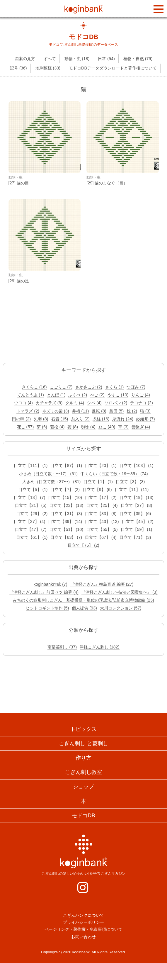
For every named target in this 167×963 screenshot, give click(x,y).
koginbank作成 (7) (50, 584)
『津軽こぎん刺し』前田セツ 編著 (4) (44, 592)
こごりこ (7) (61, 387)
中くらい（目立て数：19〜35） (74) (114, 473)
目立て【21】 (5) (31, 505)
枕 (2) (132, 411)
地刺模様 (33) (48, 68)
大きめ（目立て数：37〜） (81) (51, 481)
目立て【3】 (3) (130, 481)
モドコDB (83, 36)
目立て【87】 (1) (66, 465)
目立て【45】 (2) (138, 521)
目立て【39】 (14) (65, 521)
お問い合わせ (83, 937)
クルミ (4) (74, 402)
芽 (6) (42, 426)
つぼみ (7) (136, 387)
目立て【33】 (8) (101, 513)
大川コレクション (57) (121, 608)
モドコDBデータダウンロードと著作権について (113, 68)
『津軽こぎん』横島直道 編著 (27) (102, 584)
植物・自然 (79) (138, 58)
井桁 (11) (80, 411)
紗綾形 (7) (145, 419)
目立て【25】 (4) (102, 505)
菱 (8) (72, 426)
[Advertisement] (83, 329)
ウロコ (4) (23, 402)
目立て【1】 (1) (98, 481)
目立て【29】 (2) (32, 513)
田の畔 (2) (21, 419)
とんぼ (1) (56, 395)
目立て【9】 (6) (97, 489)
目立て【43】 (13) (102, 521)
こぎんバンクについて (83, 915)
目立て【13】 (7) (29, 497)
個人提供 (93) (84, 608)
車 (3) (123, 426)
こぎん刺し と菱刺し (83, 743)
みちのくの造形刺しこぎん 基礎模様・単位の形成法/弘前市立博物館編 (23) (83, 600)
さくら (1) (114, 387)
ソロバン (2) (116, 402)
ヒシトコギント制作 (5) (47, 608)
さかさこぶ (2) (88, 387)
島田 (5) (116, 411)
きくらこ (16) (34, 387)
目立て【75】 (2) (83, 545)
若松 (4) (57, 426)
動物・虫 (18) (77, 58)
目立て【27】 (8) (136, 505)
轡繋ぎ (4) (141, 426)
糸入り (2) (80, 419)
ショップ (83, 786)
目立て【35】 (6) (135, 513)
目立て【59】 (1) (136, 529)
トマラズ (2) (27, 411)
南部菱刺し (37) (62, 647)
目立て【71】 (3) (135, 537)
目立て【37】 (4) (29, 521)
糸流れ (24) (122, 419)
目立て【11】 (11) (132, 489)
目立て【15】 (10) (65, 497)
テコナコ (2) (141, 402)
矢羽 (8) (41, 419)
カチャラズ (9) (49, 402)
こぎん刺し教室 (83, 772)
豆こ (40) (106, 426)
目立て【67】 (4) (101, 537)
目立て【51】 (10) (66, 529)
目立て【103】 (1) (137, 465)
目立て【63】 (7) (66, 537)
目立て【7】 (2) (65, 489)
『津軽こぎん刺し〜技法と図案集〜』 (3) (119, 592)
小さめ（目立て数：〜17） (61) (48, 473)
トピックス (83, 729)
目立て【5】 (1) (33, 489)
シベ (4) (94, 402)
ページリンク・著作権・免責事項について (83, 929)
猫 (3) (145, 411)
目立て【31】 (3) (66, 513)
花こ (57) (25, 426)
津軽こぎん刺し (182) (100, 647)
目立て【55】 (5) (102, 529)
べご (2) (97, 395)
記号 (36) (18, 68)
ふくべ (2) (77, 395)
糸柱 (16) (101, 419)
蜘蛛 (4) (88, 426)
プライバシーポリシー (83, 922)
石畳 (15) (59, 419)
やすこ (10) (118, 395)
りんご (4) (140, 395)
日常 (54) (106, 58)
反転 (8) (99, 411)
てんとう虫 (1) (30, 395)
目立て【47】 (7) (31, 529)
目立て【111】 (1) (31, 465)
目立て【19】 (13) (137, 497)
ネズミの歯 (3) (55, 411)
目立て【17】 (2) (101, 497)
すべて (50, 58)
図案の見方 (25, 58)
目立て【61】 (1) (32, 537)
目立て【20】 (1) (101, 465)
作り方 (83, 758)
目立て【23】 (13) (66, 505)
